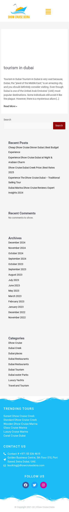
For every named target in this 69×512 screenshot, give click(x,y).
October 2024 (15, 253)
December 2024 (16, 242)
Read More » (10, 106)
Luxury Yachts (16, 380)
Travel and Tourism (35, 73)
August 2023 (15, 274)
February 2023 (16, 301)
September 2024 (17, 258)
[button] (48, 11)
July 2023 (13, 280)
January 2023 (16, 306)
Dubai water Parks (18, 374)
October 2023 (15, 264)
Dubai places (15, 353)
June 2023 (14, 285)
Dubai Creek (14, 348)
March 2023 (14, 296)
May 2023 (13, 290)
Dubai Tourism (16, 369)
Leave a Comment (13, 73)
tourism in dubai (19, 67)
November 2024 (17, 248)
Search (7, 119)
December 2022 (16, 312)
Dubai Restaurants (18, 358)
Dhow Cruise (15, 342)
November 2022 (17, 317)
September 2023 (17, 269)
